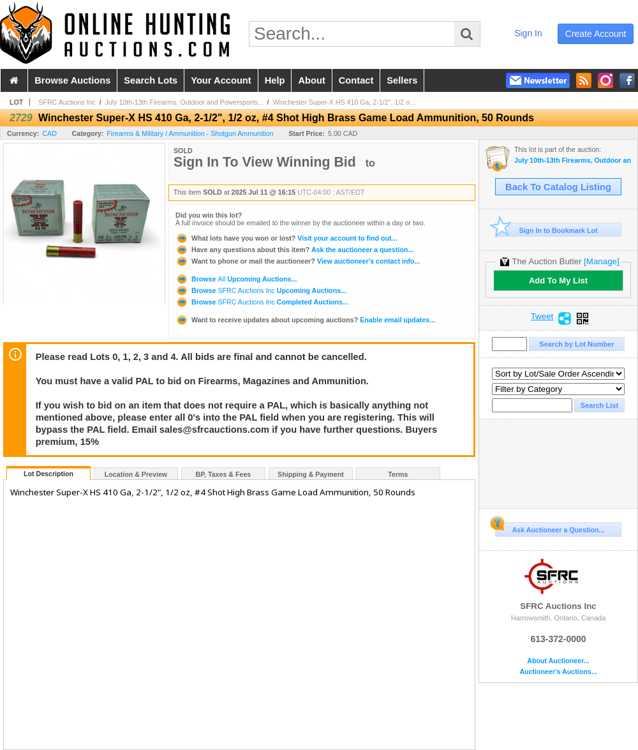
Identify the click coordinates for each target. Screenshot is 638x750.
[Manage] (601, 261)
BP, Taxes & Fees (223, 474)
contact (356, 80)
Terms (398, 474)
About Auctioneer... (558, 660)
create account (596, 34)
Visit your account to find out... (286, 238)
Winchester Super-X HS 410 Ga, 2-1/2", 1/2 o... (344, 102)
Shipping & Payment (311, 474)
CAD (49, 133)
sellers (402, 80)
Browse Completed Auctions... (261, 302)
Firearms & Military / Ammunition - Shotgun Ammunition (190, 133)
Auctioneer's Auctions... (558, 671)
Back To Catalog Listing (558, 187)
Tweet (542, 316)
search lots (150, 80)
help (275, 80)
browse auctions (72, 80)
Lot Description (48, 473)
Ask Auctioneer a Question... (549, 528)
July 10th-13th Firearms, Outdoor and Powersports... (184, 102)
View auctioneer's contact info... (297, 261)
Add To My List (558, 280)
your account (221, 80)
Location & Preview (136, 474)
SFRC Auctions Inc (66, 102)
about (311, 80)
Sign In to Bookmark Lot (546, 230)
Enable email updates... (305, 320)
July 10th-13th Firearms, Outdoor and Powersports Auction (572, 160)
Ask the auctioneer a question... (294, 249)
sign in (528, 33)
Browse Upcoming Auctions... (236, 279)
